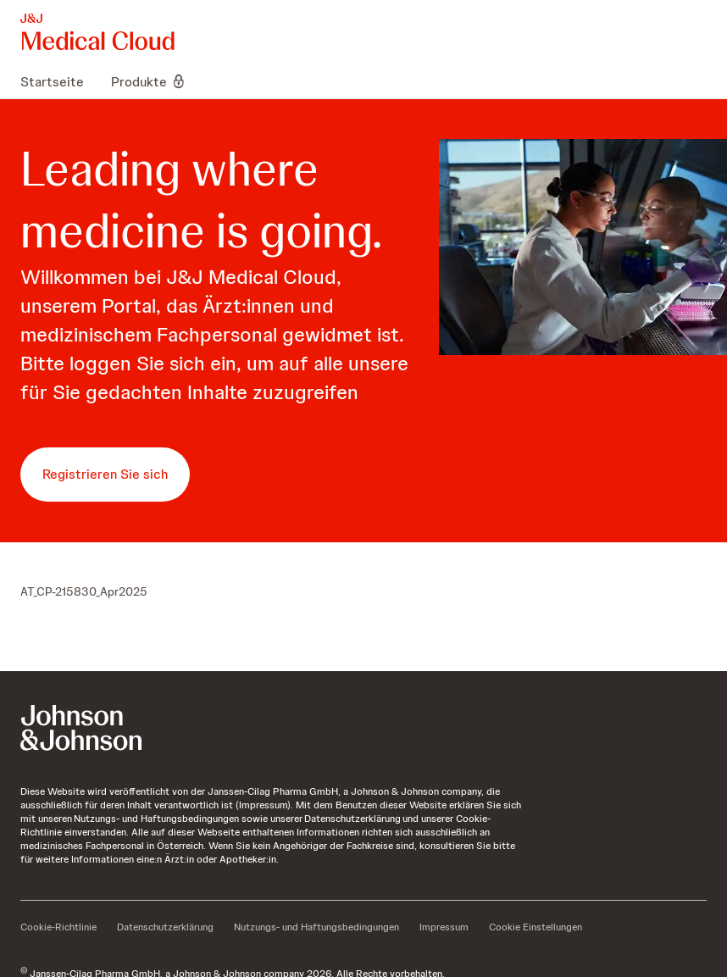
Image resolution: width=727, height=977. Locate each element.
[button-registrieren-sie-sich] (105, 474)
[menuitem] (58, 81)
